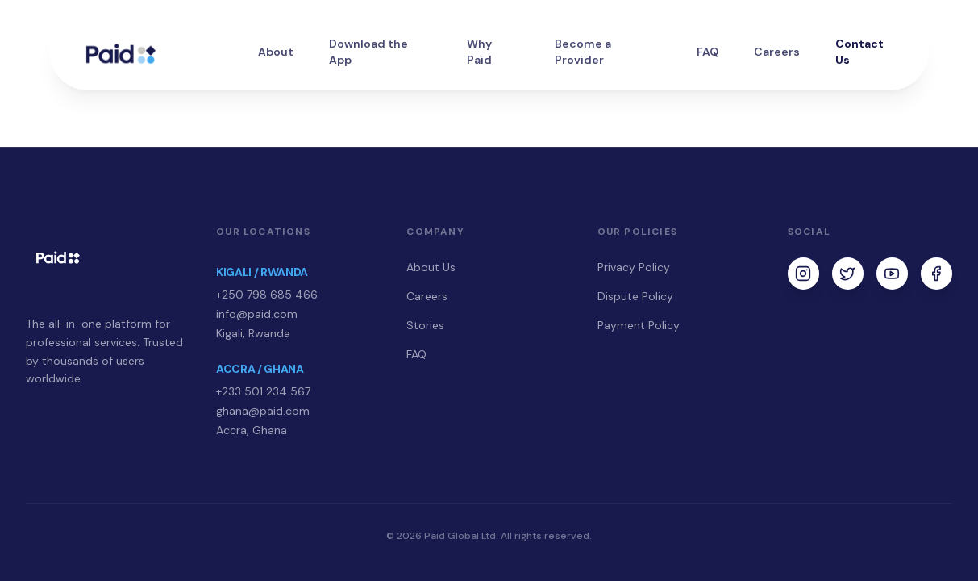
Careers (777, 51)
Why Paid (479, 51)
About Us (431, 267)
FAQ (707, 51)
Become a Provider (583, 51)
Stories (425, 325)
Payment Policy (638, 325)
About (275, 51)
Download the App (368, 51)
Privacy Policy (633, 267)
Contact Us (859, 51)
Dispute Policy (635, 296)
